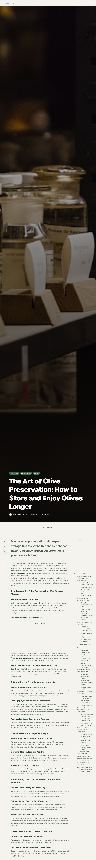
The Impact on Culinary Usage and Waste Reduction (87, 627)
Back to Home (9, 3)
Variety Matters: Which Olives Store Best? (86, 638)
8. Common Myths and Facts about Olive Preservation (84, 763)
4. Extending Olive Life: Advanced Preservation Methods (84, 680)
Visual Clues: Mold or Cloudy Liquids (86, 731)
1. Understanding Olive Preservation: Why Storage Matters (84, 612)
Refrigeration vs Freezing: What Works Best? (85, 692)
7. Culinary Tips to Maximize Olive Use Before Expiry (83, 743)
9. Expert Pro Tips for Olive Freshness (83, 786)
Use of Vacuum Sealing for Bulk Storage (85, 686)
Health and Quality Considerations (86, 622)
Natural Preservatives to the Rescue (86, 699)
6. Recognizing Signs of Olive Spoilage (84, 726)
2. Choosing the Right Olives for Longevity (83, 633)
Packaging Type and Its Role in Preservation (87, 645)
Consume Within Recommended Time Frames (87, 716)
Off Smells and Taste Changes (85, 735)
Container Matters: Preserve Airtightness (86, 669)
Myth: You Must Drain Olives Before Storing (86, 781)
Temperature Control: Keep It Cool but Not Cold (86, 662)
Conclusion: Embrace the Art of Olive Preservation (84, 802)
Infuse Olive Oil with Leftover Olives (87, 753)
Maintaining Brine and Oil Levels (86, 674)
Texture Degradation (87, 739)
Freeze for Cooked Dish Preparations (86, 758)
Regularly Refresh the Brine (86, 722)
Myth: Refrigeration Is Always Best (86, 769)
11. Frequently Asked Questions (83, 797)
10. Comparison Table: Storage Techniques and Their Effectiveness (84, 792)
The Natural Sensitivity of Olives (87, 618)
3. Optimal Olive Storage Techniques (84, 657)
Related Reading (85, 805)
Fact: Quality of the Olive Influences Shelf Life (86, 774)
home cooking (26, 587)
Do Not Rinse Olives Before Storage (85, 710)
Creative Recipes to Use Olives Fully (87, 749)
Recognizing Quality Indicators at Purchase (87, 651)
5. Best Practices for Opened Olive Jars (83, 704)
